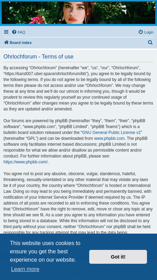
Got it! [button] (118, 257)
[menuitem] (18, 32)
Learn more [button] (25, 269)
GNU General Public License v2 (111, 132)
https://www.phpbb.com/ (25, 162)
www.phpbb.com (109, 138)
